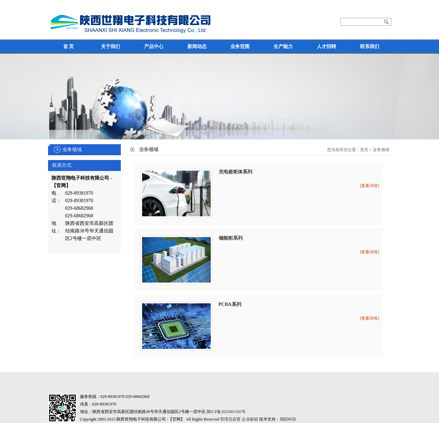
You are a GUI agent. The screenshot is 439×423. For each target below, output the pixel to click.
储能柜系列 (231, 238)
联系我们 (369, 46)
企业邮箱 (250, 419)
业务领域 (72, 149)
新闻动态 (197, 46)
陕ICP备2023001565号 (226, 411)
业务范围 (240, 46)
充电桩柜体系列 (235, 171)
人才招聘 (326, 46)
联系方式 (61, 165)
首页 (364, 149)
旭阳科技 (288, 419)
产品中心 (153, 46)
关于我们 (110, 46)
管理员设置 (230, 419)
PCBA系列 (230, 304)
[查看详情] (369, 185)
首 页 (68, 46)
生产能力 (283, 46)
